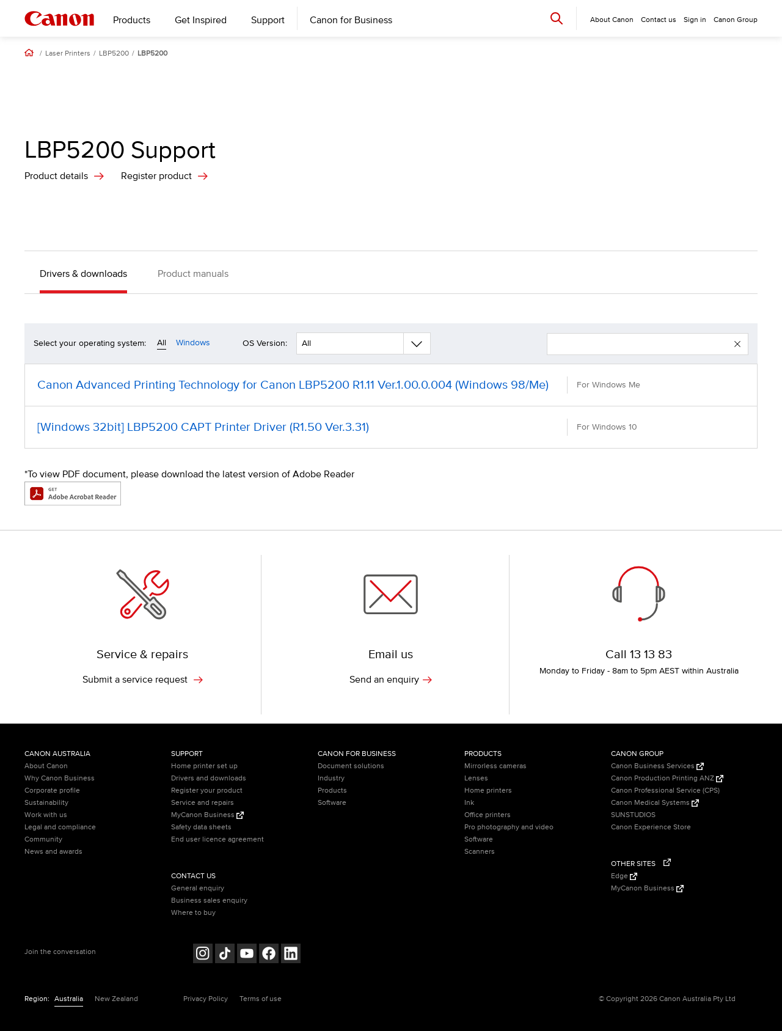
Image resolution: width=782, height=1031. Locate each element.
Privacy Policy (205, 998)
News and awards (53, 851)
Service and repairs (202, 802)
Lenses (476, 778)
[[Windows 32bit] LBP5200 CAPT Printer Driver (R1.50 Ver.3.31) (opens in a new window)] (391, 427)
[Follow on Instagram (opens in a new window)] (203, 955)
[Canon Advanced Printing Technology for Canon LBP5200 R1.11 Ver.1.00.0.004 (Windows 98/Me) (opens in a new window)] (391, 385)
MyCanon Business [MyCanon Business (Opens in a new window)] (207, 815)
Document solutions (351, 766)
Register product (156, 176)
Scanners (479, 851)
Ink (469, 802)
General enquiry (197, 888)
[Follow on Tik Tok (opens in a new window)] (225, 955)
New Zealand (116, 998)
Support (268, 20)
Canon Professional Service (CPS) (665, 790)
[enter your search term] (640, 344)
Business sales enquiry (209, 900)
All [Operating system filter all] (161, 342)
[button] (737, 343)
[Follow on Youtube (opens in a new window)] (247, 955)
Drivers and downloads (208, 778)
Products (131, 20)
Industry (331, 778)
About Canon (46, 766)
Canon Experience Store (651, 827)
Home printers (488, 790)
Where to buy (193, 912)
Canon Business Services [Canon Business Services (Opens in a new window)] (657, 766)
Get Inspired (201, 20)
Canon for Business (351, 20)
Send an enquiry (390, 679)
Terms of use (260, 998)
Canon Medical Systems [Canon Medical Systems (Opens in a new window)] (655, 802)
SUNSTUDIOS (633, 815)
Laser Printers (67, 53)
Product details (56, 176)
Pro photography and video (509, 827)
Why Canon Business (59, 778)
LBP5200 (114, 53)
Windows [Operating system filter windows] (193, 342)
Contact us (658, 19)
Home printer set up (204, 766)
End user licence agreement (217, 839)
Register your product (207, 790)
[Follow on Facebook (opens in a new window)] (269, 955)
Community (43, 839)
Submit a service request (142, 679)
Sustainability (46, 802)
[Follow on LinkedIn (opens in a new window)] (291, 955)
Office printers (487, 815)
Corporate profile (52, 790)
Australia (68, 998)
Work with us (45, 815)
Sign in (695, 19)
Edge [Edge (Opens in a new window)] (624, 876)
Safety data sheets (201, 827)
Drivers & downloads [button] (83, 274)
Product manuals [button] (193, 274)
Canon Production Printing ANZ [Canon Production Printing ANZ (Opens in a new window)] (667, 778)
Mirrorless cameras (495, 766)
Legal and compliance (60, 827)
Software (332, 802)
